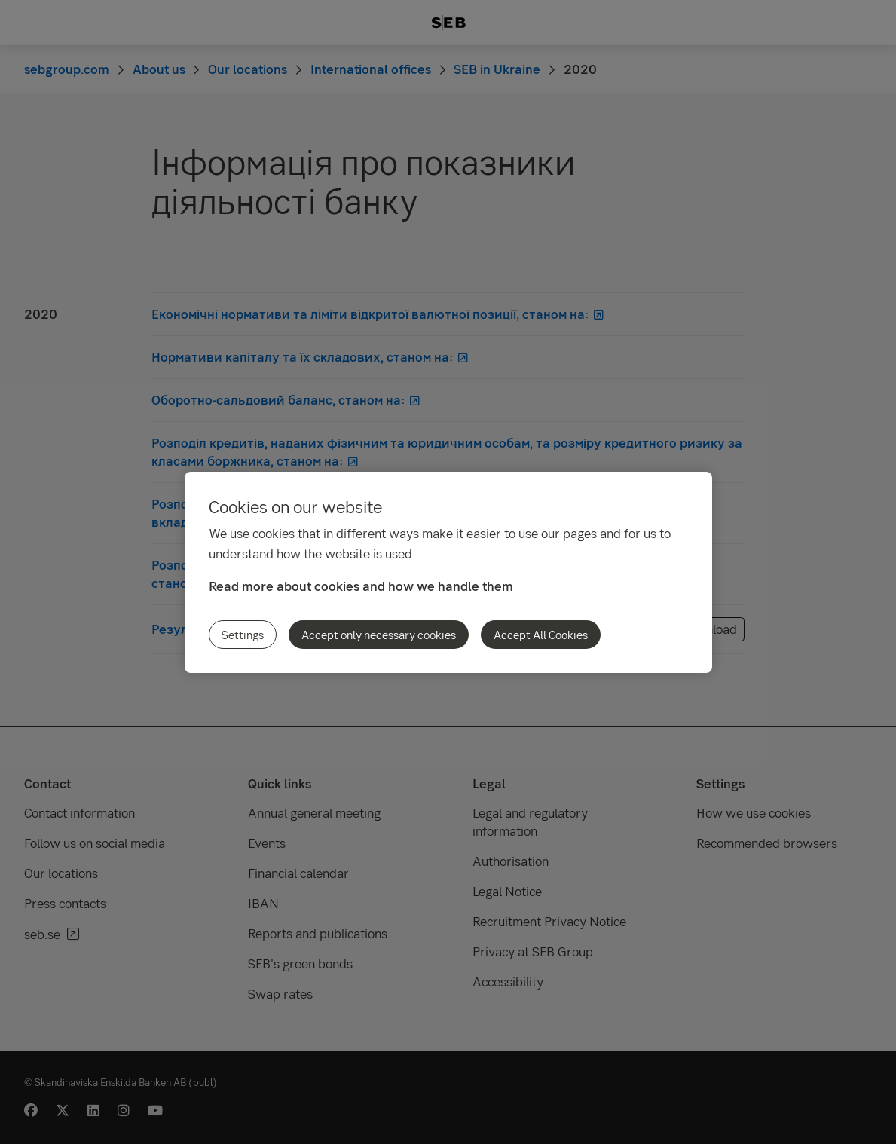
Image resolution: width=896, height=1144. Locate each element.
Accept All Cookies (541, 634)
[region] (448, 572)
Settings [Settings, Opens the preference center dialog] (243, 634)
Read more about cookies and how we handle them (361, 586)
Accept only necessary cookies (378, 634)
